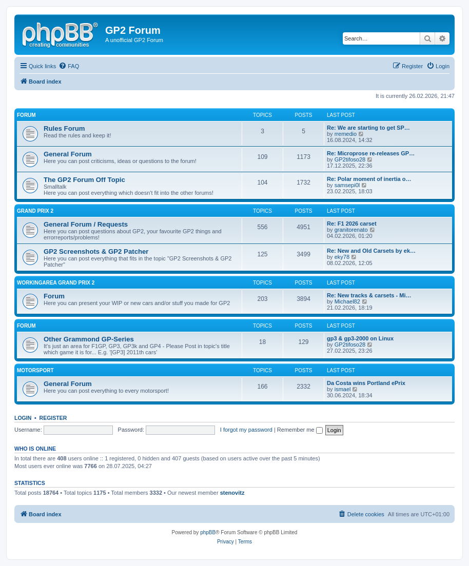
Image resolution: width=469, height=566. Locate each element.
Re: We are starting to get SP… (368, 128)
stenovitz (232, 493)
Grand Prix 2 (35, 211)
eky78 (342, 257)
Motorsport (35, 370)
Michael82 (347, 301)
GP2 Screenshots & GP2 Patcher (96, 251)
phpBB (208, 532)
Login (22, 418)
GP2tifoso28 (350, 159)
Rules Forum (64, 128)
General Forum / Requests (86, 224)
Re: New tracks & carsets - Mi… (369, 295)
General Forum (68, 154)
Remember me (300, 430)
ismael (343, 389)
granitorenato (351, 230)
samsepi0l (347, 185)
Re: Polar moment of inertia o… (369, 179)
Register (53, 418)
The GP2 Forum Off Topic (84, 180)
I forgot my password (246, 430)
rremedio (346, 134)
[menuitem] (68, 66)
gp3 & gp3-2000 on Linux (360, 338)
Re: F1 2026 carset (352, 223)
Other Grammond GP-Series (89, 339)
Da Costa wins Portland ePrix (366, 383)
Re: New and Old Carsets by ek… (371, 251)
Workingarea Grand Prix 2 (55, 283)
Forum (26, 115)
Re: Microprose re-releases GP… (371, 153)
